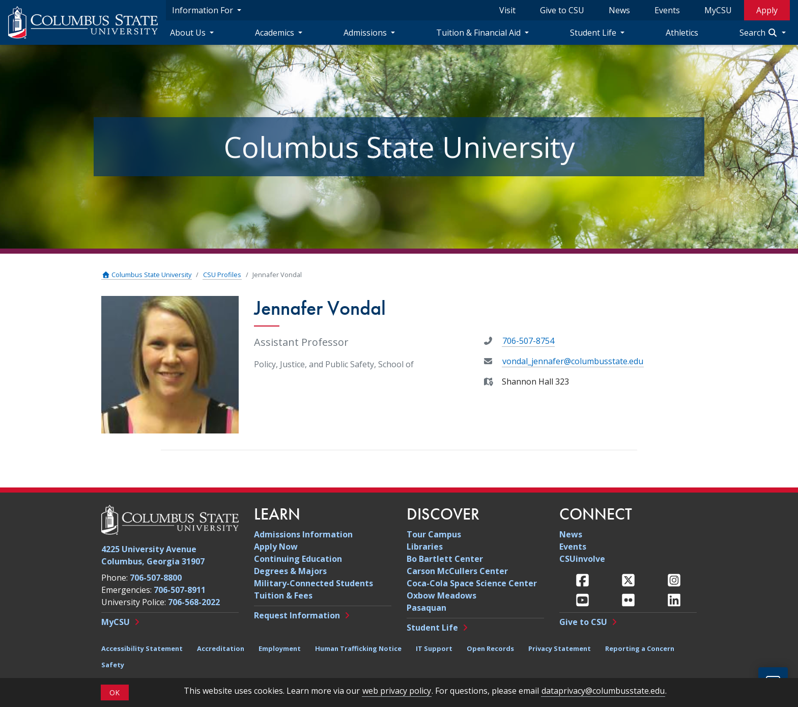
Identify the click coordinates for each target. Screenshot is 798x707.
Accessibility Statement (142, 648)
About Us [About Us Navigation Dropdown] (189, 32)
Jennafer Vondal (277, 274)
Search (759, 32)
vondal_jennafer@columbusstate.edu (572, 361)
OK (114, 692)
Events (667, 10)
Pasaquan (426, 607)
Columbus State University (146, 274)
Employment (280, 648)
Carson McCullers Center (457, 571)
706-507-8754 (528, 340)
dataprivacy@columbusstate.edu (603, 690)
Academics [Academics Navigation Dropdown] (275, 32)
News (619, 10)
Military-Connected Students (313, 583)
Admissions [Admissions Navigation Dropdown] (366, 32)
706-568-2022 (194, 602)
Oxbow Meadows (441, 595)
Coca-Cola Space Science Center (472, 583)
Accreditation (220, 648)
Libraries (425, 546)
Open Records (490, 648)
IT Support (434, 648)
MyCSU (718, 10)
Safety (112, 664)
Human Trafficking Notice (358, 648)
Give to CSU (562, 10)
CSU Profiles (222, 274)
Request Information (297, 615)
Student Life (432, 627)
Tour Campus (434, 534)
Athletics (682, 32)
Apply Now (276, 546)
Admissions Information (303, 534)
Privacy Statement (559, 648)
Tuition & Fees (283, 595)
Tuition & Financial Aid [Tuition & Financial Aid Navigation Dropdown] (479, 32)
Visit (507, 10)
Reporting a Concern (639, 648)
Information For (203, 10)
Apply (767, 10)
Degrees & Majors (290, 571)
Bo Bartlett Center (445, 558)
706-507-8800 (156, 577)
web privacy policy (396, 690)
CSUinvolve (582, 558)
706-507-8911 (180, 589)
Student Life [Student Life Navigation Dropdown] (594, 32)
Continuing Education (298, 558)
